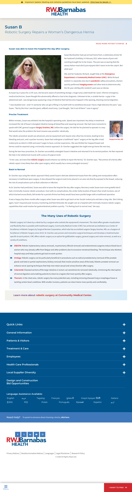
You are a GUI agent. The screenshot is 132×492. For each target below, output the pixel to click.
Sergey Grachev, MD (116, 139)
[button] (118, 487)
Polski (44, 402)
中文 (26, 402)
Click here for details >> (101, 2)
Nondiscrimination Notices (32, 453)
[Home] (66, 11)
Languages (49, 453)
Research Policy (78, 453)
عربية (24, 398)
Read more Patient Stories (110, 43)
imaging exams (86, 84)
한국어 (10, 402)
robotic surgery (37, 159)
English (10, 398)
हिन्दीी (98, 398)
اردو (112, 402)
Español (97, 402)
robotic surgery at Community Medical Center (63, 295)
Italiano (114, 398)
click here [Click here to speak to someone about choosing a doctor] (65, 417)
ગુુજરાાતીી (70, 398)
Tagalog (41, 398)
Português (64, 402)
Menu (6, 487)
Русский (80, 402)
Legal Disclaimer (63, 453)
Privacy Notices (13, 453)
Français (55, 398)
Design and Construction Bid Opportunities (22, 382)
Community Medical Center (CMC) (92, 77)
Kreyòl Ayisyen (88, 398)
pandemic (95, 80)
